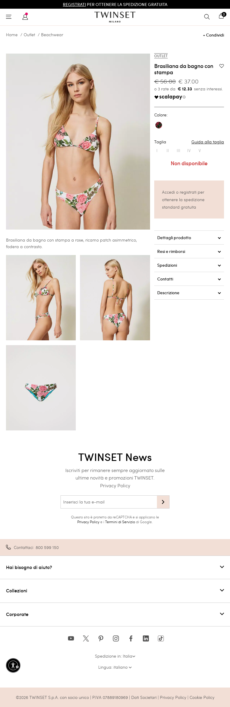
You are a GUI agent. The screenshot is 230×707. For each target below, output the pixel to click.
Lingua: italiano (115, 667)
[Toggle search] (208, 17)
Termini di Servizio (120, 521)
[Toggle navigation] (10, 17)
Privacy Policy (115, 485)
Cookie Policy (202, 697)
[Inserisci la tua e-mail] (108, 502)
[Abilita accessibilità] (13, 665)
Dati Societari (144, 697)
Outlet (29, 35)
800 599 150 (47, 547)
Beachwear (52, 35)
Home (12, 35)
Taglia (189, 142)
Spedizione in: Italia (115, 656)
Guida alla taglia (207, 142)
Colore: (160, 115)
